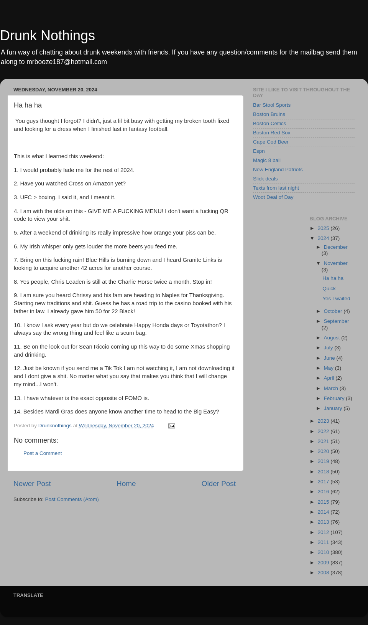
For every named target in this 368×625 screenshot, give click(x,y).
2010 (323, 552)
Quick (329, 288)
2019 (323, 461)
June (330, 358)
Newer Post (32, 483)
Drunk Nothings (47, 35)
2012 (323, 532)
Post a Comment (42, 453)
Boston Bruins (269, 114)
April (330, 378)
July (329, 348)
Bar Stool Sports (272, 105)
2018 (323, 472)
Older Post (219, 483)
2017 (323, 481)
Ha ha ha (332, 278)
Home (126, 483)
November (336, 263)
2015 (323, 502)
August (333, 338)
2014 (323, 512)
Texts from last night (276, 188)
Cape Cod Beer (271, 142)
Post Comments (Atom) (72, 499)
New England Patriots (278, 169)
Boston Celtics (269, 123)
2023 (323, 421)
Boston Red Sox (272, 133)
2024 (323, 238)
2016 (323, 491)
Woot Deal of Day (273, 197)
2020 (323, 451)
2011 (323, 542)
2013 (323, 522)
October (334, 311)
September (336, 321)
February (335, 398)
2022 (323, 431)
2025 (323, 228)
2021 (323, 441)
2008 (323, 572)
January (334, 408)
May (329, 368)
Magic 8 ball (267, 160)
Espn (259, 151)
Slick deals (265, 179)
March (332, 388)
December (336, 247)
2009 (323, 562)
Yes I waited (336, 298)
